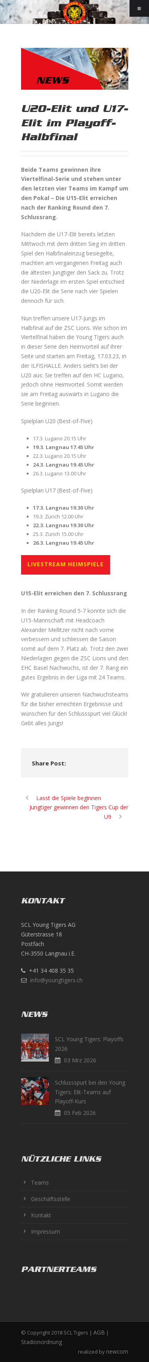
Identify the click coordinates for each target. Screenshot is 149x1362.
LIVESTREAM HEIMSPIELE (65, 564)
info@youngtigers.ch (56, 980)
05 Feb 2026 (80, 1113)
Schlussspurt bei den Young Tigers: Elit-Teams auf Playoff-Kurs (90, 1092)
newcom (117, 1351)
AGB (99, 1332)
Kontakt (41, 1215)
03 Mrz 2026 (80, 1060)
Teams (40, 1182)
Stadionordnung (41, 1342)
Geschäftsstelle (50, 1199)
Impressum (45, 1231)
